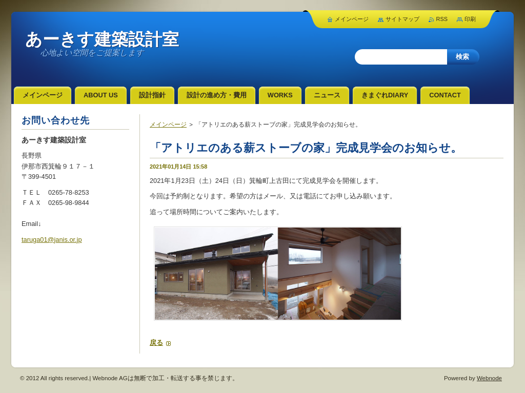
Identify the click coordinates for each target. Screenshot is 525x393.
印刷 (470, 19)
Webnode (489, 378)
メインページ (168, 124)
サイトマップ (402, 19)
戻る (156, 342)
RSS (442, 19)
